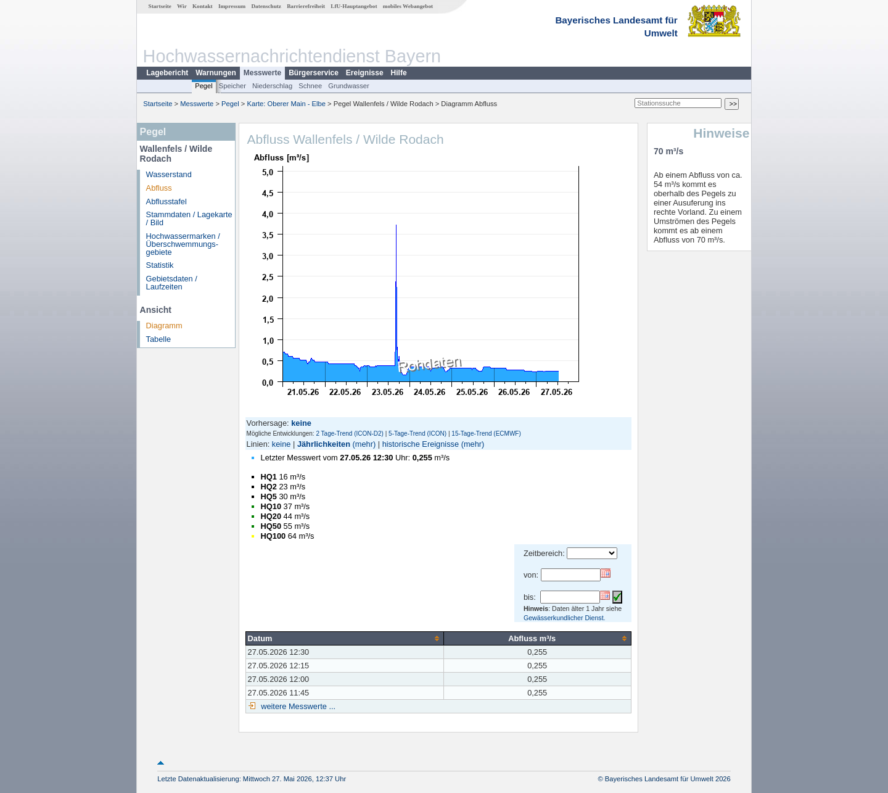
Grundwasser (348, 85)
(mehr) (364, 444)
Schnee (310, 85)
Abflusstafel (166, 201)
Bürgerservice (314, 73)
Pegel (204, 85)
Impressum (231, 6)
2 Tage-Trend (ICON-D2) (349, 433)
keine (281, 444)
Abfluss (159, 188)
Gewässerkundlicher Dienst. (565, 617)
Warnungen (215, 73)
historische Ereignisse (420, 444)
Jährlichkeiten (323, 444)
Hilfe (399, 73)
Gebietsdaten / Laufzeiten (171, 282)
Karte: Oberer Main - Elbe (286, 103)
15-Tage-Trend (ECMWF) (485, 433)
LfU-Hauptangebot (354, 6)
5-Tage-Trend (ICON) (417, 433)
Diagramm (164, 325)
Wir (182, 6)
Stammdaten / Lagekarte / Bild (189, 218)
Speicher (232, 85)
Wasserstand (169, 174)
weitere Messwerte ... (297, 706)
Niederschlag (272, 85)
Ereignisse (365, 73)
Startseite (160, 6)
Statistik (160, 265)
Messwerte (262, 73)
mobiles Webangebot (408, 6)
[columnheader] (344, 638)
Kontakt (202, 6)
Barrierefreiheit (306, 6)
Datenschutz (266, 6)
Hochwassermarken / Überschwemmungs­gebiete (183, 244)
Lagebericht (167, 73)
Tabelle (158, 339)
